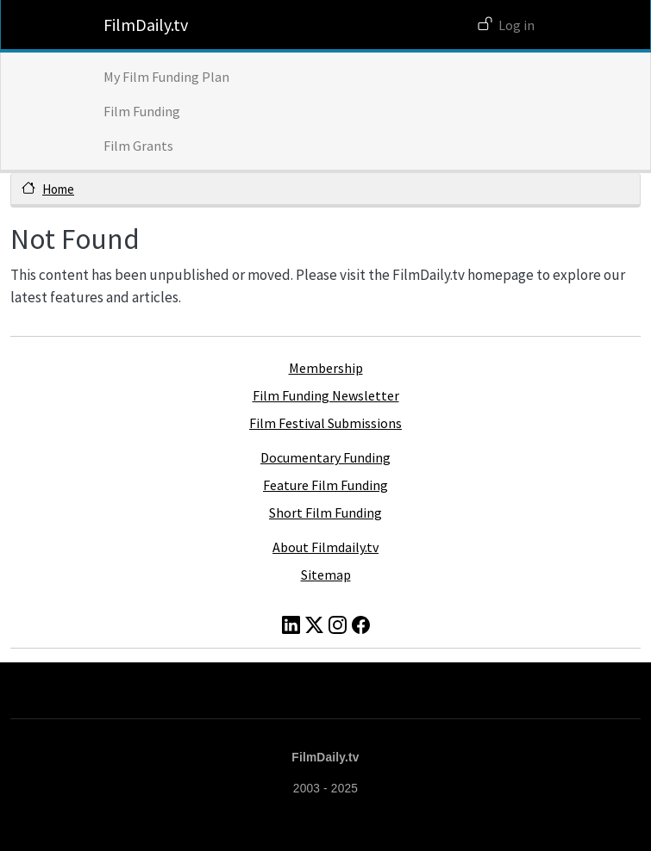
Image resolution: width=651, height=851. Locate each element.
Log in (516, 25)
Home (58, 189)
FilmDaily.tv (145, 24)
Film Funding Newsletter (326, 395)
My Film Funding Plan (166, 76)
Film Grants (138, 145)
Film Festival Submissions (325, 423)
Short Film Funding (325, 512)
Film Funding (141, 111)
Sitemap (326, 574)
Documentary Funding (325, 457)
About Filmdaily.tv (325, 547)
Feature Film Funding (325, 485)
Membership (326, 367)
